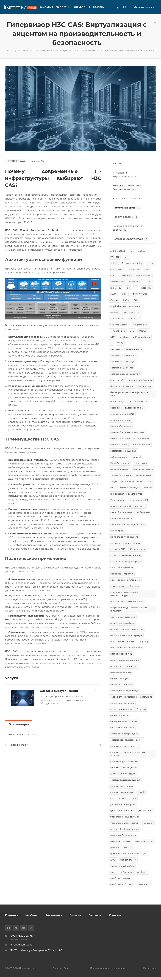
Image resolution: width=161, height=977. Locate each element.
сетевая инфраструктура (123, 733)
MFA (124, 294)
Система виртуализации (59, 691)
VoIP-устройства (141, 337)
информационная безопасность (127, 506)
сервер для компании (122, 703)
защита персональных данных (126, 481)
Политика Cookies (62, 968)
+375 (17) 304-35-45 (21, 935)
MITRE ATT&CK (139, 294)
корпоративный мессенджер (126, 555)
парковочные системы (122, 641)
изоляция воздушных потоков (136, 487)
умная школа (145, 810)
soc (139, 312)
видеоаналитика (134, 407)
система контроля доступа (124, 746)
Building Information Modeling (126, 263)
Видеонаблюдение (120, 426)
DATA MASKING (143, 275)
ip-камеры (116, 288)
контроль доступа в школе (124, 537)
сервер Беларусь (119, 678)
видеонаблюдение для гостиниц (127, 432)
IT (135, 288)
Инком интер (117, 500)
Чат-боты (31, 915)
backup (141, 251)
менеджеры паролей (121, 573)
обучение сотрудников (122, 617)
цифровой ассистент (121, 847)
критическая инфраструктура (126, 561)
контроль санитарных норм (125, 543)
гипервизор (141, 463)
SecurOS (128, 312)
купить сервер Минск (121, 567)
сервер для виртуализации (124, 690)
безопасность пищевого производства (131, 386)
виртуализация (118, 444)
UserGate (144, 331)
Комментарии (19, 724)
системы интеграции (121, 786)
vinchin (124, 337)
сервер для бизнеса (121, 684)
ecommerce (116, 281)
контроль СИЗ (117, 549)
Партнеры (95, 915)
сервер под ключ (119, 715)
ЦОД (112, 859)
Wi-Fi (120, 343)
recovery (114, 312)
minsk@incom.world (21, 944)
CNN (147, 269)
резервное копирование (123, 666)
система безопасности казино (126, 740)
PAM (136, 300)
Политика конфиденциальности (107, 968)
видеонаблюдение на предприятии (129, 438)
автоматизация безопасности (126, 349)
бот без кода (117, 401)
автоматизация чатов (121, 367)
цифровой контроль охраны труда (128, 853)
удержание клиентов (121, 810)
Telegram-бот (139, 324)
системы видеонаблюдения (125, 780)
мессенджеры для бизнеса (124, 586)
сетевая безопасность (122, 727)
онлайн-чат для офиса (122, 623)
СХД (134, 798)
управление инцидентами (124, 816)
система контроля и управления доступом (127, 754)
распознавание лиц (121, 653)
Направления (53, 915)
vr (111, 343)
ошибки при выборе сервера (126, 635)
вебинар (115, 407)
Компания (11, 915)
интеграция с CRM (139, 500)
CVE (112, 275)
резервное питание (121, 672)
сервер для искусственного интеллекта (131, 697)
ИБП (112, 487)
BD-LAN (114, 257)
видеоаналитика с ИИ (122, 414)
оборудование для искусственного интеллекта (128, 609)
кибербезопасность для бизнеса (127, 524)
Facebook (133, 281)
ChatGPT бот (133, 269)
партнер (144, 641)
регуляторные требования (124, 660)
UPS (132, 331)
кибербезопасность (121, 518)
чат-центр (144, 884)
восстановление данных (123, 450)
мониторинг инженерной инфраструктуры (124, 594)
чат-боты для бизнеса (121, 884)
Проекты (75, 915)
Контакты (115, 915)
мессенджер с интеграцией (125, 580)
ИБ (149, 481)
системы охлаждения (121, 792)
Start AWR (134, 318)
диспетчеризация (143, 469)
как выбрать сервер (121, 512)
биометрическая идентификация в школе (129, 394)
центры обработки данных (124, 829)
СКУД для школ (118, 798)
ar (131, 251)
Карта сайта (149, 968)
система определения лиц (124, 761)
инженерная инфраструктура (126, 494)
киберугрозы (117, 530)
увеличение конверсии (123, 804)
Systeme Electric (118, 324)
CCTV (150, 263)
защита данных (144, 475)
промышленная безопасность (126, 647)
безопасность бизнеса (140, 380)
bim (126, 257)
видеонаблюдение (120, 420)
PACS (126, 300)
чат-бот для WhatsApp (122, 866)
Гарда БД (137, 457)
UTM (112, 337)
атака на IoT (116, 380)
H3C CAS (147, 281)
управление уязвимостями (124, 823)
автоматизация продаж (123, 361)
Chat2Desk (116, 269)
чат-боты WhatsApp (120, 878)
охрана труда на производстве (126, 629)
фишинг (148, 823)
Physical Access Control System (126, 306)
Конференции (137, 549)
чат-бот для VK (128, 859)
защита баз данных (120, 475)
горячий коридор (119, 469)
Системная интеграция (122, 773)
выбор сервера (118, 457)
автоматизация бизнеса (123, 355)
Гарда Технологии (120, 463)
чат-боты (141, 872)
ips (128, 288)
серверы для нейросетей (123, 721)
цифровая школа (144, 841)
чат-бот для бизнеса (121, 872)
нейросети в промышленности (126, 601)
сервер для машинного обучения (128, 709)
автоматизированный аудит (125, 374)
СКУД (141, 792)
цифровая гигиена (120, 841)
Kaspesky (146, 288)
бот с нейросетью (138, 401)
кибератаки (143, 512)
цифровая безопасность (123, 835)
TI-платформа (117, 331)
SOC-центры (117, 318)
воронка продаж (141, 444)
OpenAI (114, 300)
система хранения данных (124, 767)
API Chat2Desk (117, 251)
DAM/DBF (125, 275)
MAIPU (113, 294)
